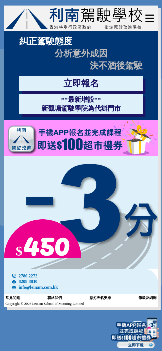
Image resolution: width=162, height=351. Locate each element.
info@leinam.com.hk (38, 287)
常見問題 (13, 298)
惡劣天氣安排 (100, 298)
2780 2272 (28, 276)
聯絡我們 (54, 298)
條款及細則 (147, 298)
